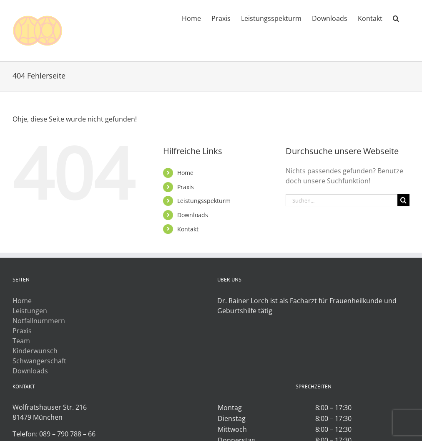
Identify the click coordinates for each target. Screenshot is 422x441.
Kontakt (187, 229)
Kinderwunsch (35, 350)
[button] (396, 17)
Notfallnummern (39, 320)
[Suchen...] (341, 200)
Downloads (192, 215)
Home (185, 173)
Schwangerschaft (39, 360)
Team (21, 340)
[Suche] (403, 200)
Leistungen (30, 310)
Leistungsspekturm (204, 201)
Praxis (185, 187)
